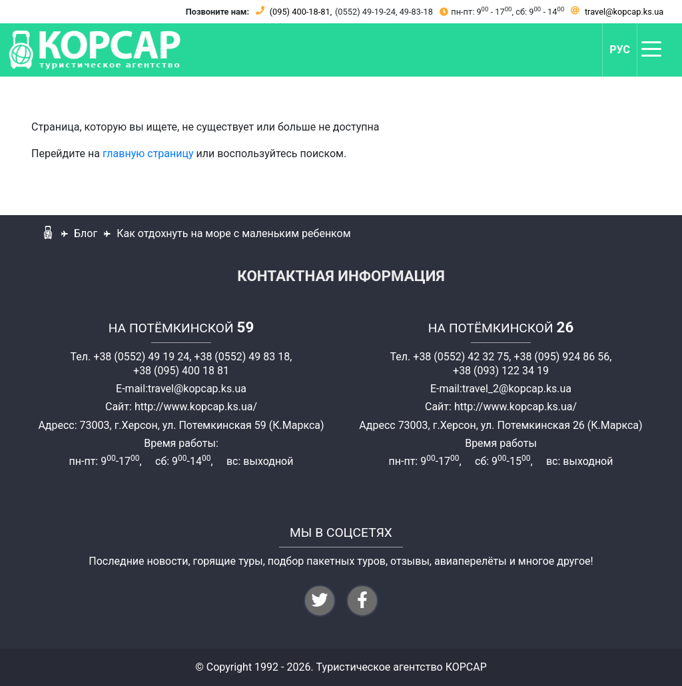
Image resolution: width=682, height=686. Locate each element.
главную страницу (148, 153)
